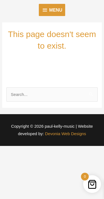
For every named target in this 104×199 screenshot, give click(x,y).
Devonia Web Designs (65, 133)
